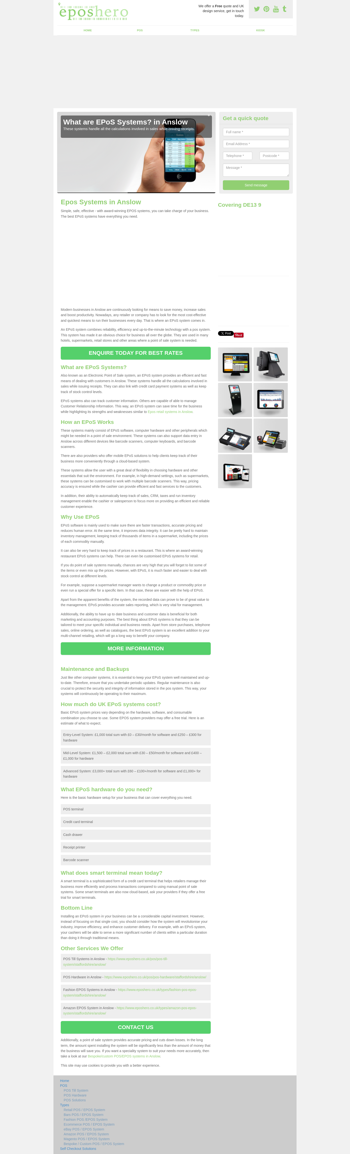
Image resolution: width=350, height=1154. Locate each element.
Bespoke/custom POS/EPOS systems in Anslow (124, 1056)
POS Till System (76, 1090)
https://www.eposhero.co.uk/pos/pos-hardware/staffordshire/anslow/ (155, 977)
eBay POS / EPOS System (84, 1129)
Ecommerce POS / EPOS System (89, 1124)
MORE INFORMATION (136, 648)
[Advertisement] (175, 72)
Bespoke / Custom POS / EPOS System (94, 1144)
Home (88, 30)
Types (194, 30)
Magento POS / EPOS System (87, 1139)
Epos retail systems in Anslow (170, 412)
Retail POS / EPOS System (84, 1110)
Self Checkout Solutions (78, 1149)
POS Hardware (75, 1095)
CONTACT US (135, 1027)
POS (140, 30)
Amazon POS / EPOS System (86, 1134)
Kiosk (260, 30)
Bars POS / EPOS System (83, 1115)
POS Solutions (75, 1100)
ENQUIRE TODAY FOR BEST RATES (136, 353)
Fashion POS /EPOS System (86, 1119)
